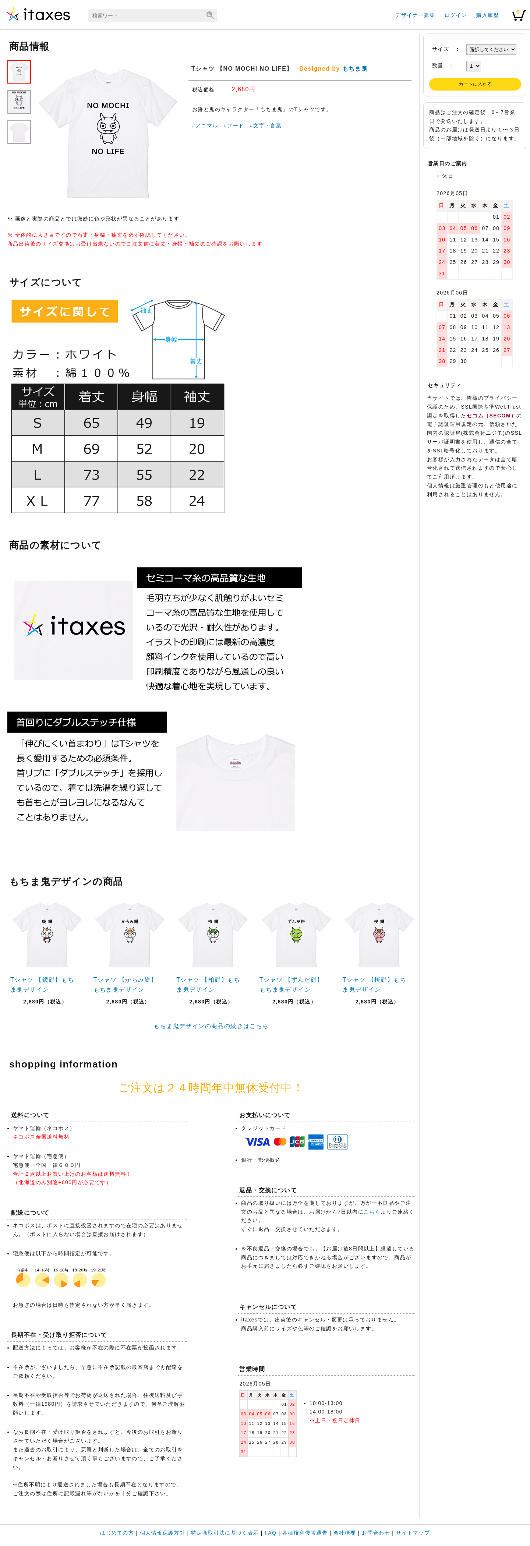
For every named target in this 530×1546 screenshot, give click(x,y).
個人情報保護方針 (162, 1533)
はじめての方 (117, 1533)
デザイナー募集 (415, 15)
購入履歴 (487, 15)
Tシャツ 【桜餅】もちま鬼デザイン (374, 985)
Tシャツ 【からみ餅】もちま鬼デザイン (125, 985)
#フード (234, 125)
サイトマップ (413, 1533)
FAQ (270, 1533)
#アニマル (205, 125)
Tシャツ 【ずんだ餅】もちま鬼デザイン (291, 985)
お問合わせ (376, 1533)
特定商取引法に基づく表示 (225, 1533)
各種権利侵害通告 (305, 1533)
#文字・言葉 (266, 125)
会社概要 (344, 1533)
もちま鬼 (355, 69)
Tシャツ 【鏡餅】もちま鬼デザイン (42, 985)
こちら (372, 1212)
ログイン (455, 15)
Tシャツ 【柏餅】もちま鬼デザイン (208, 985)
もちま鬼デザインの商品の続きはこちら (211, 1026)
